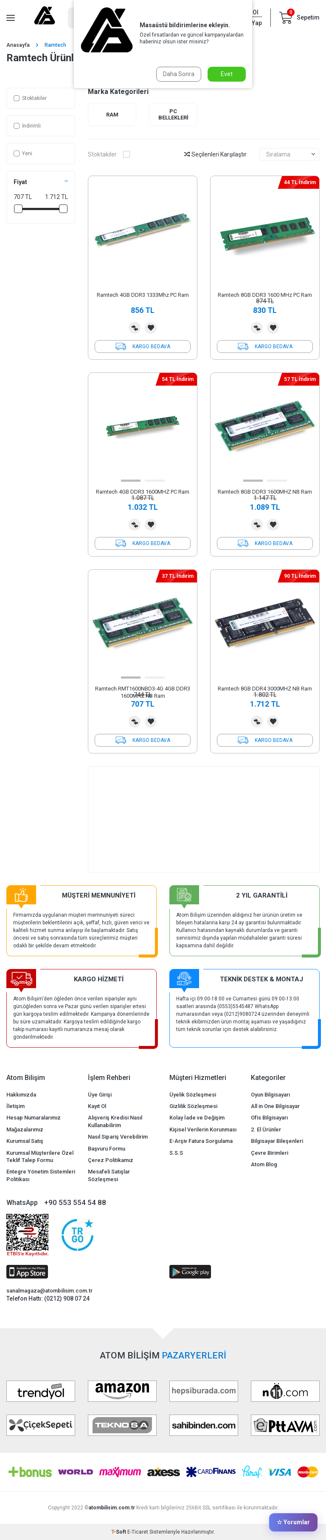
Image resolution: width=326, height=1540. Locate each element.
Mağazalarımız (24, 1129)
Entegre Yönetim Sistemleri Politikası (40, 1175)
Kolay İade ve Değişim (197, 1117)
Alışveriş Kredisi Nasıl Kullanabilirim (115, 1121)
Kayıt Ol (97, 1106)
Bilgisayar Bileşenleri (277, 1141)
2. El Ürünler (266, 1129)
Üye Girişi (100, 1094)
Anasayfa (18, 45)
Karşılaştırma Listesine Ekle (135, 328)
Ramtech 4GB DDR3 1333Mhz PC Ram (143, 295)
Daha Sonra (178, 74)
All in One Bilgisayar (275, 1106)
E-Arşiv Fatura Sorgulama (201, 1141)
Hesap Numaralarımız (33, 1117)
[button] (131, 481)
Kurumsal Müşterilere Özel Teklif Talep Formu (39, 1156)
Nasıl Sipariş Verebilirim (118, 1137)
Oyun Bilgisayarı (270, 1094)
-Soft (119, 1532)
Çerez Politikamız (110, 1160)
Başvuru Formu (106, 1148)
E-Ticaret (137, 1532)
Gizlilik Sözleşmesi (193, 1106)
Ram (112, 114)
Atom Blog (264, 1164)
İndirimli (27, 126)
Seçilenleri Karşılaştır (215, 154)
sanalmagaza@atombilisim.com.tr (49, 1290)
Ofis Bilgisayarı (269, 1117)
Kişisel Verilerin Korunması (202, 1129)
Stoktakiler (30, 98)
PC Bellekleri (173, 114)
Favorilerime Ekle (151, 328)
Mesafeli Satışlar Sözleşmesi (109, 1175)
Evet (227, 74)
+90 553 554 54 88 (75, 1202)
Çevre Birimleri (269, 1153)
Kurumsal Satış (24, 1141)
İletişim (15, 1106)
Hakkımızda (21, 1094)
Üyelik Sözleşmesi (192, 1094)
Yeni (23, 153)
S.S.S (176, 1153)
